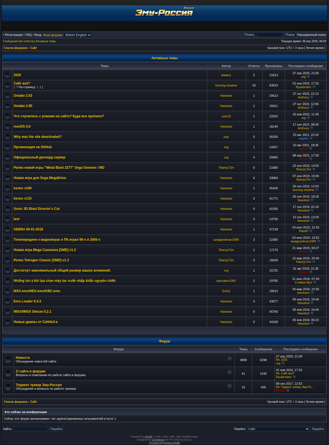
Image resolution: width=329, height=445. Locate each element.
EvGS (226, 291)
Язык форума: (53, 35)
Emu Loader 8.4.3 (27, 301)
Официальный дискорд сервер (39, 157)
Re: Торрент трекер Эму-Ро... (294, 387)
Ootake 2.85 (23, 106)
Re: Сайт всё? (285, 373)
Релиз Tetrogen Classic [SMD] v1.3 (41, 260)
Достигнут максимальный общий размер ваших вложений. (62, 270)
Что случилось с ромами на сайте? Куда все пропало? (59, 116)
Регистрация (14, 34)
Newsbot (226, 95)
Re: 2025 (281, 359)
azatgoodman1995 (226, 239)
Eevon (303, 148)
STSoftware (157, 439)
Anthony (303, 97)
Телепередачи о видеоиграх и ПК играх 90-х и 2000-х (57, 240)
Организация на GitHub (33, 147)
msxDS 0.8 (22, 126)
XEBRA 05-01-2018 (28, 229)
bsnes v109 (23, 188)
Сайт (34, 47)
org (303, 76)
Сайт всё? (22, 83)
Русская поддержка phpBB (164, 442)
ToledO (303, 231)
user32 (226, 116)
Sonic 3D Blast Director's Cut (37, 209)
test (16, 219)
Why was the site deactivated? (38, 137)
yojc (226, 136)
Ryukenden (303, 87)
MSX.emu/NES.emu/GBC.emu (37, 291)
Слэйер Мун (303, 282)
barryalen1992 (226, 280)
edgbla (303, 138)
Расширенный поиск (311, 34)
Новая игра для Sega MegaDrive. (40, 178)
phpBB (148, 436)
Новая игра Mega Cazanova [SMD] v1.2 (45, 250)
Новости (23, 358)
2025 (17, 75)
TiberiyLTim (226, 167)
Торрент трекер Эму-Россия (39, 385)
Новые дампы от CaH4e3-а (36, 322)
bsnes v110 (23, 198)
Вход (37, 34)
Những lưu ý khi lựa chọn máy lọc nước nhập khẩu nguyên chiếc (65, 281)
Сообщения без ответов (18, 41)
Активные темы (46, 41)
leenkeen (303, 292)
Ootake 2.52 (23, 96)
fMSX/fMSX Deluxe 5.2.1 (32, 312)
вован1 (226, 75)
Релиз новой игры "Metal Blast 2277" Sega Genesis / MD (59, 168)
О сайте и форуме (30, 371)
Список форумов (15, 47)
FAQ (29, 34)
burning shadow (226, 85)
